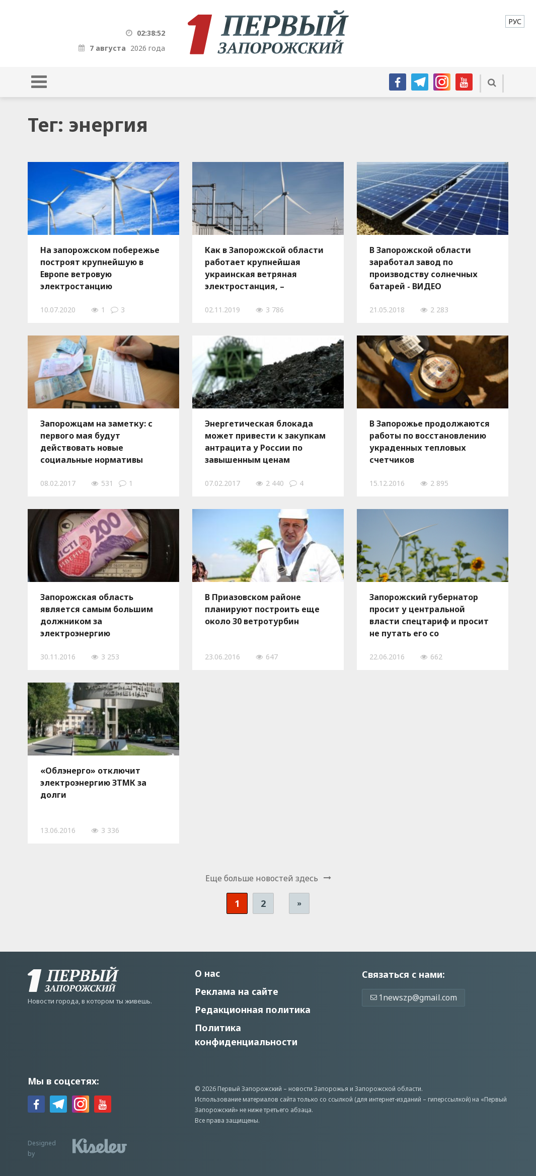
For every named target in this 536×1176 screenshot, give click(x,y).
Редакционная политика (253, 1009)
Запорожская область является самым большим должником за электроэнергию (96, 615)
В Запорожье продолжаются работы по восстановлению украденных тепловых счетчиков (429, 441)
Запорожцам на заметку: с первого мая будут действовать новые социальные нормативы (96, 441)
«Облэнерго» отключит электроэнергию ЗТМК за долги (93, 782)
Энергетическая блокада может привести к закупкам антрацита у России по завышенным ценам (265, 441)
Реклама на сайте (236, 991)
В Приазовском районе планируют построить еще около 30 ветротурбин (262, 609)
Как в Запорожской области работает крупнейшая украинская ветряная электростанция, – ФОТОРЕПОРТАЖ (264, 268)
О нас (207, 973)
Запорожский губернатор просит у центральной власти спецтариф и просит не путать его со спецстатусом (429, 615)
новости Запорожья (318, 1088)
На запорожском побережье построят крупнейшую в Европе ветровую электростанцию (100, 268)
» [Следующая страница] (299, 903)
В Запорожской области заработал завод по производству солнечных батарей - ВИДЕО (423, 268)
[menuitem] (514, 21)
